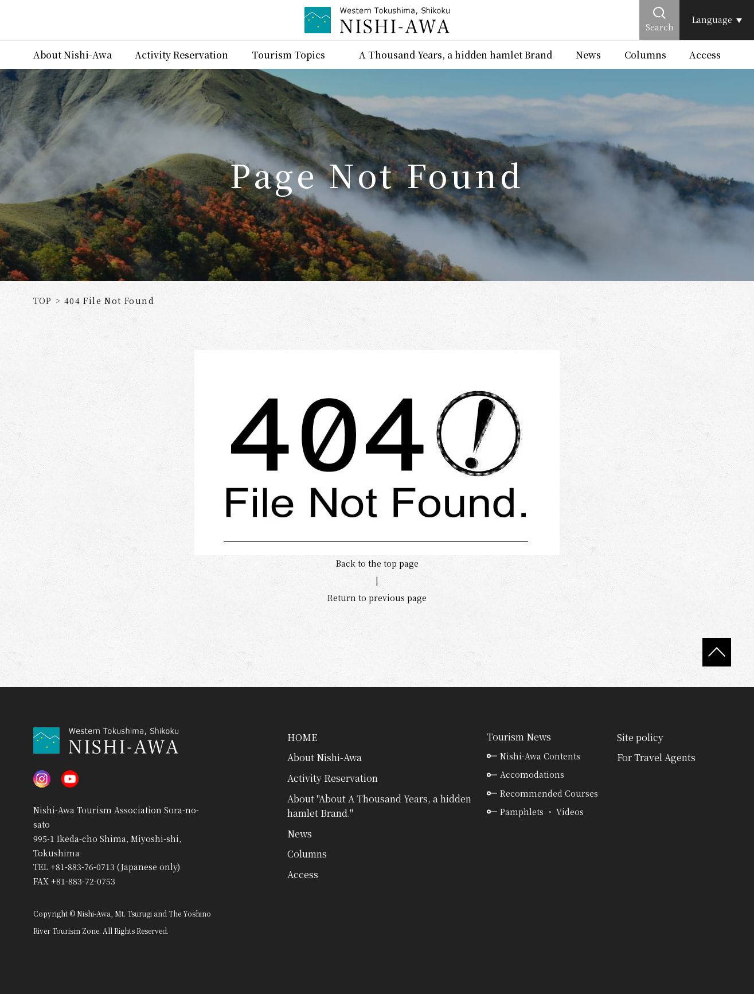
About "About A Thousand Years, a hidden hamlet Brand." (379, 806)
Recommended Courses (549, 793)
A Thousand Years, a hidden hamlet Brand (455, 54)
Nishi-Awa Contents (540, 756)
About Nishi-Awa (72, 54)
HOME (302, 737)
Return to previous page (377, 597)
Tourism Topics (288, 54)
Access (705, 54)
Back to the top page (377, 563)
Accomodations (532, 774)
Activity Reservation (181, 54)
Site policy (640, 737)
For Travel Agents (656, 757)
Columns (645, 54)
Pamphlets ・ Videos (542, 811)
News (588, 54)
